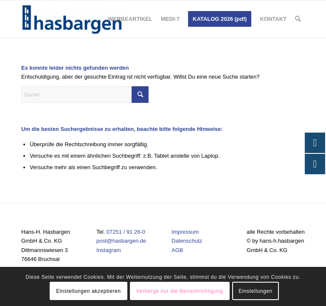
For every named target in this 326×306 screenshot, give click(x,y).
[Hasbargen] (74, 19)
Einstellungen (256, 291)
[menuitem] (130, 19)
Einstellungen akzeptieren (88, 291)
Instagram (108, 250)
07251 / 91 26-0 (126, 232)
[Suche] (298, 19)
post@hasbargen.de (121, 241)
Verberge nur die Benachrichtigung (179, 291)
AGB (177, 250)
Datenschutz (186, 241)
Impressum (185, 232)
